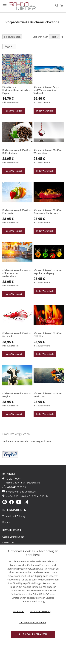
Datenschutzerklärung (40, 611)
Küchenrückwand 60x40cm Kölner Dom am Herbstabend (16, 273)
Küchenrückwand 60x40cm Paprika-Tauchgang (48, 272)
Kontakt (6, 521)
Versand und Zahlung (13, 516)
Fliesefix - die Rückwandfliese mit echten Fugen (16, 90)
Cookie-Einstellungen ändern (32, 622)
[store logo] (22, 6)
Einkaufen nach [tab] (12, 36)
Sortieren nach (40, 36)
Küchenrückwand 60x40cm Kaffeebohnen (16, 152)
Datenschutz (9, 542)
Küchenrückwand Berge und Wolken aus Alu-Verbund (46, 90)
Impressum (18, 611)
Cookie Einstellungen (13, 536)
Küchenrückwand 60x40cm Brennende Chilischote (48, 212)
